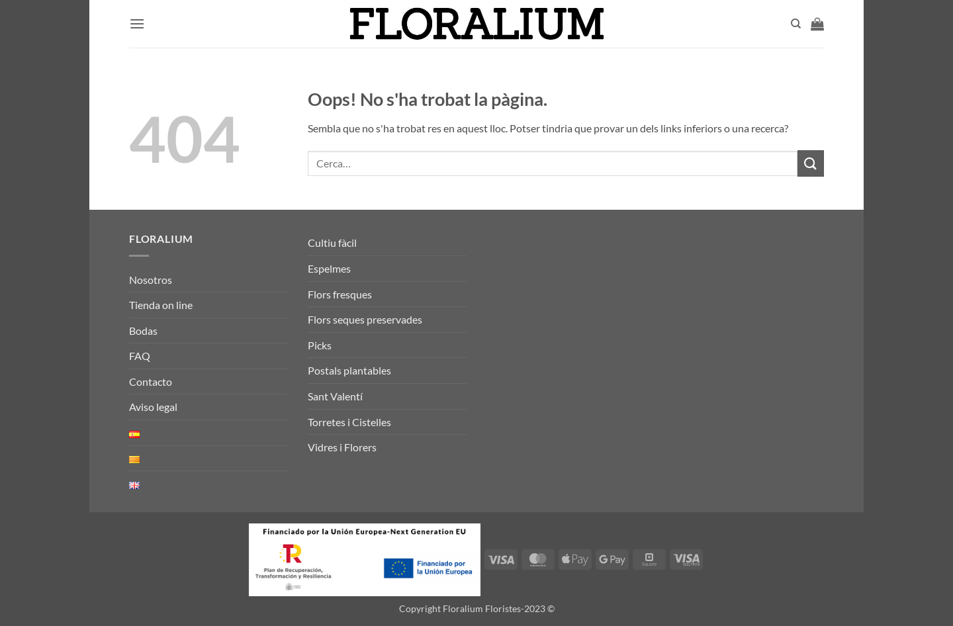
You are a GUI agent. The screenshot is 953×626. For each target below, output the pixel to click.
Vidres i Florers (342, 447)
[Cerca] (796, 23)
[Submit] (810, 163)
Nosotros (150, 279)
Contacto (150, 381)
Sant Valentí (335, 396)
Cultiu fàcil (332, 242)
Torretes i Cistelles (349, 422)
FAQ (139, 355)
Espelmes (329, 268)
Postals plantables (349, 370)
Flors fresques (340, 294)
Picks (320, 345)
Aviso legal (153, 406)
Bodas (143, 330)
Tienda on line (161, 304)
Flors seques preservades (365, 319)
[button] (137, 23)
